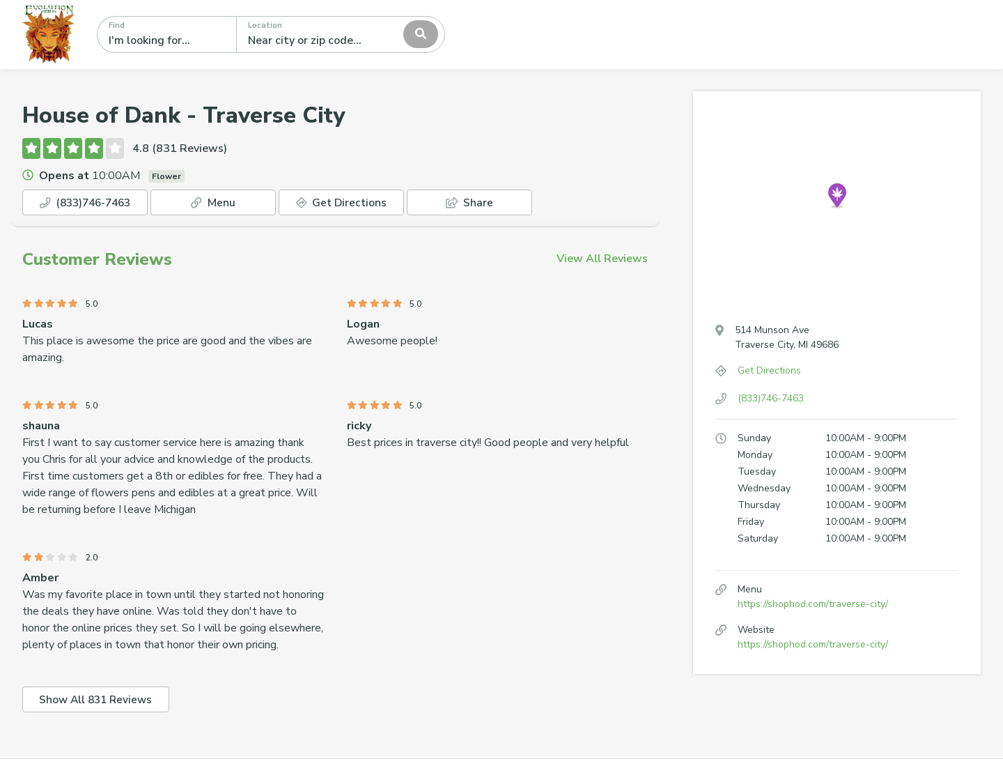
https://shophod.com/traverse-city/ (813, 604)
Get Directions (341, 202)
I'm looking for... (149, 40)
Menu (213, 202)
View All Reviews (602, 259)
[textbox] (310, 34)
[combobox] (340, 34)
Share (470, 202)
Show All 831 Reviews (98, 700)
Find (117, 25)
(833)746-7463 (85, 202)
